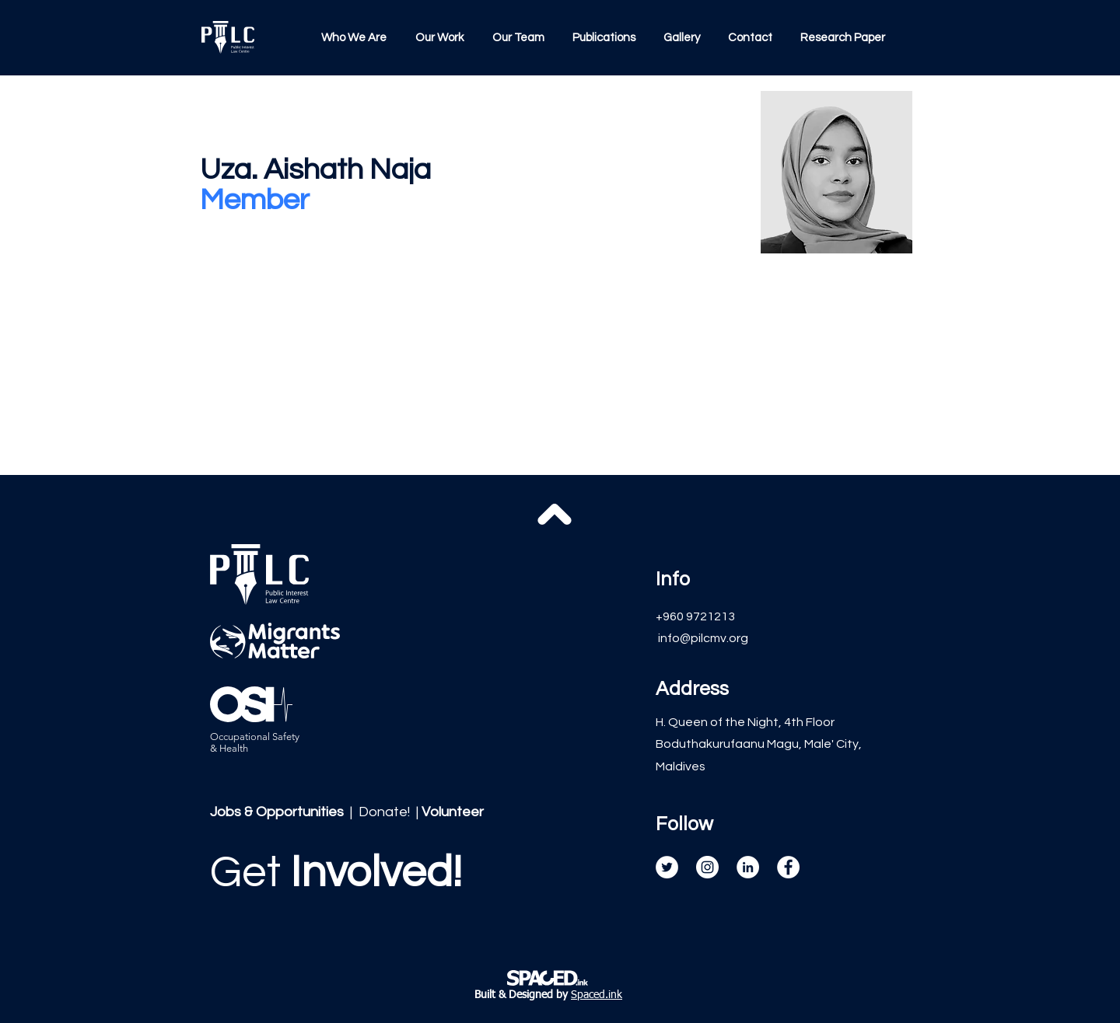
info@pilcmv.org (703, 638)
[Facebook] (788, 867)
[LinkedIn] (748, 867)
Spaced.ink (596, 995)
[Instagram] (707, 867)
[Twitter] (667, 867)
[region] (339, 899)
